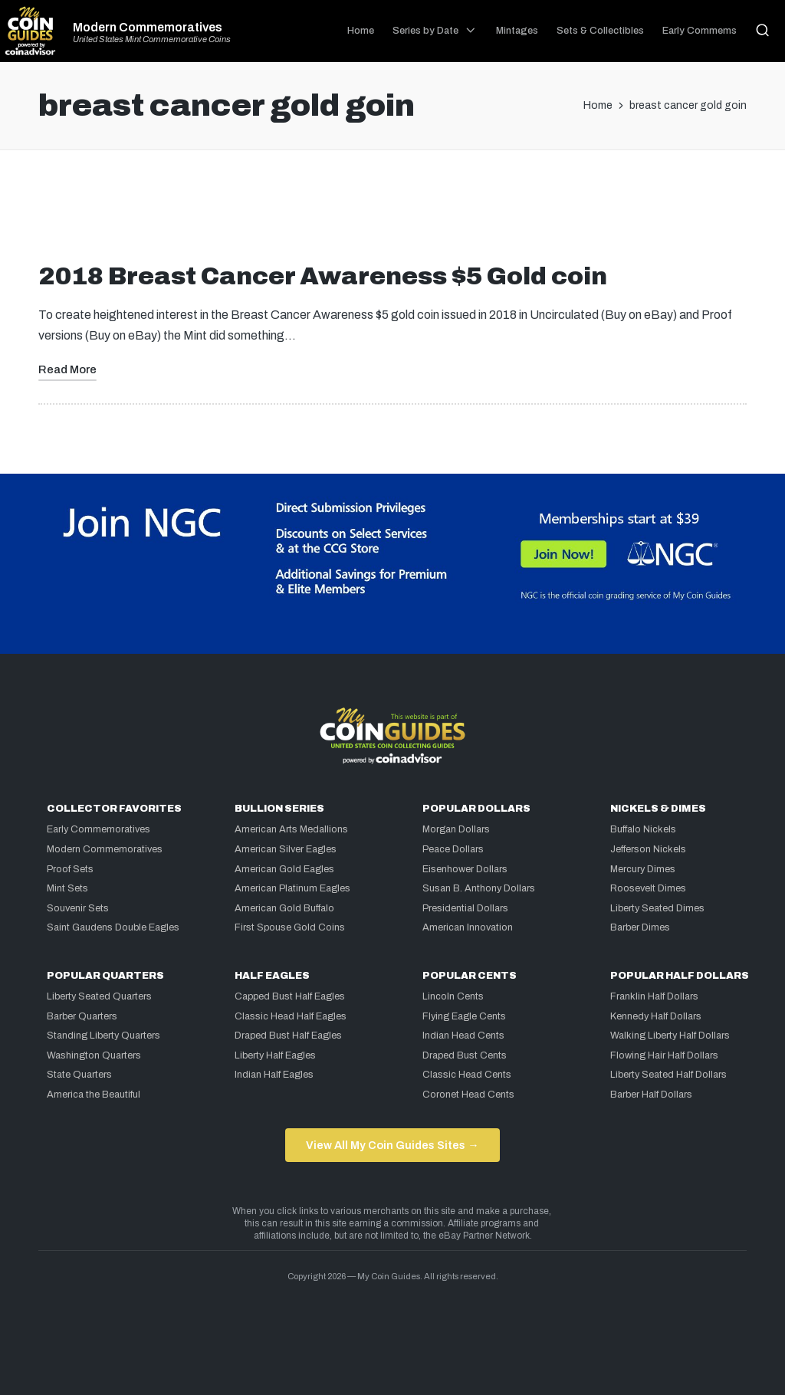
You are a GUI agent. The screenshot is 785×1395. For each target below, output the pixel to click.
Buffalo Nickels (643, 829)
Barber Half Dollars (651, 1094)
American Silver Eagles (286, 849)
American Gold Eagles (284, 869)
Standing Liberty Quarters (103, 1035)
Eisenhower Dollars (464, 869)
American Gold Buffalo (284, 908)
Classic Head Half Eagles (291, 1016)
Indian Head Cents (463, 1035)
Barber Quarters (82, 1016)
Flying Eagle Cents (464, 1016)
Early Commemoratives (98, 829)
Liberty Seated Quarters (99, 996)
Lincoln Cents (453, 996)
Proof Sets (70, 869)
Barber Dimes (640, 927)
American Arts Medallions (291, 829)
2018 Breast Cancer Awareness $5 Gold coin (322, 276)
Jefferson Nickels (648, 849)
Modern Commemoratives (147, 27)
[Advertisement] (392, 212)
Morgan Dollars (456, 829)
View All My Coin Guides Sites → (392, 1145)
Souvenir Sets (78, 908)
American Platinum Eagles (292, 888)
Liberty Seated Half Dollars (668, 1074)
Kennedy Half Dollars (655, 1016)
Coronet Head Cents (468, 1094)
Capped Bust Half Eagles (290, 996)
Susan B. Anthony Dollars (478, 888)
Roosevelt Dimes (648, 888)
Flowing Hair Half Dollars (664, 1055)
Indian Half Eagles (274, 1074)
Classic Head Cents (466, 1074)
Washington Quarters (94, 1055)
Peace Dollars (453, 849)
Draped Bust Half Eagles (288, 1035)
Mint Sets (67, 888)
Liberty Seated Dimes (657, 908)
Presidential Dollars (465, 908)
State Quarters (79, 1074)
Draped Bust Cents (464, 1055)
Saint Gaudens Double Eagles (113, 927)
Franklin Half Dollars (654, 996)
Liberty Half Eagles (275, 1055)
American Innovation (467, 927)
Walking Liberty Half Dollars (670, 1035)
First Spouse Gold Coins (290, 927)
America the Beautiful (93, 1094)
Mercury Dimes (642, 869)
